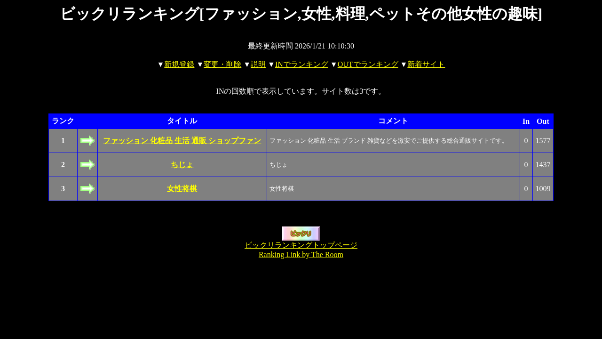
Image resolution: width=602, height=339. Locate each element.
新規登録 (179, 64)
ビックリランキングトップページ (301, 245)
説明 (258, 64)
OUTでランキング (368, 64)
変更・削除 (222, 64)
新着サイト (426, 64)
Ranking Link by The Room (301, 254)
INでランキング (301, 64)
